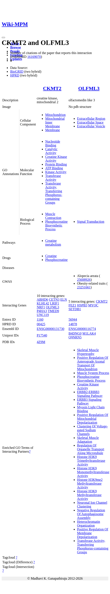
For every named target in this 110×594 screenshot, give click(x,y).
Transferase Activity (53, 177)
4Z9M (41, 342)
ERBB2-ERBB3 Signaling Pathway (90, 394)
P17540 (42, 335)
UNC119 (43, 315)
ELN (63, 299)
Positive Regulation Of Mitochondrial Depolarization (92, 418)
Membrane (52, 130)
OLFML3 (89, 88)
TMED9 (53, 311)
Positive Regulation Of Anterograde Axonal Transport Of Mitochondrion (92, 363)
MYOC (93, 305)
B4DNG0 (75, 333)
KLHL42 (43, 303)
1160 (40, 319)
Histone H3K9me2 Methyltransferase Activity (90, 483)
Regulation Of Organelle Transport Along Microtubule (90, 449)
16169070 (34, 56)
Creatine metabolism (53, 242)
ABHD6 (42, 299)
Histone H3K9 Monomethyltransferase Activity (93, 472)
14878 (73, 324)
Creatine (51, 256)
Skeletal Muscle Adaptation (88, 439)
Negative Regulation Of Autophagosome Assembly (91, 514)
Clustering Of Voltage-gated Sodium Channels (92, 430)
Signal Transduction (90, 221)
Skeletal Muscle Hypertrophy (88, 352)
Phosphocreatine (56, 260)
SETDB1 (75, 309)
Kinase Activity (55, 172)
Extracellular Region (91, 118)
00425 (41, 324)
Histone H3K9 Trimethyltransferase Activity (91, 460)
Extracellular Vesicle (91, 126)
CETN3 (54, 299)
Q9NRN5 (75, 337)
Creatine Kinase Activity (56, 158)
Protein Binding (56, 164)
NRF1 (41, 307)
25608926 (84, 279)
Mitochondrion (55, 115)
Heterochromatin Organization (88, 523)
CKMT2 (52, 88)
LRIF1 (54, 303)
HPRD (14, 75)
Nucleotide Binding (52, 143)
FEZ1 (72, 305)
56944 (73, 319)
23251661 (84, 287)
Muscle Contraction (53, 216)
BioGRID (16, 71)
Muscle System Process (93, 373)
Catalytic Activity (51, 151)
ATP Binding (54, 168)
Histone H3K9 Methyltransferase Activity (89, 495)
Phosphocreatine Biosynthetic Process (56, 225)
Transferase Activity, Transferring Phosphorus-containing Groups (53, 193)
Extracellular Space (90, 122)
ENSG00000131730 (50, 329)
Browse (15, 47)
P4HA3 (42, 311)
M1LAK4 (89, 333)
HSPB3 (82, 305)
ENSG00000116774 (82, 329)
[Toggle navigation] (3, 37)
